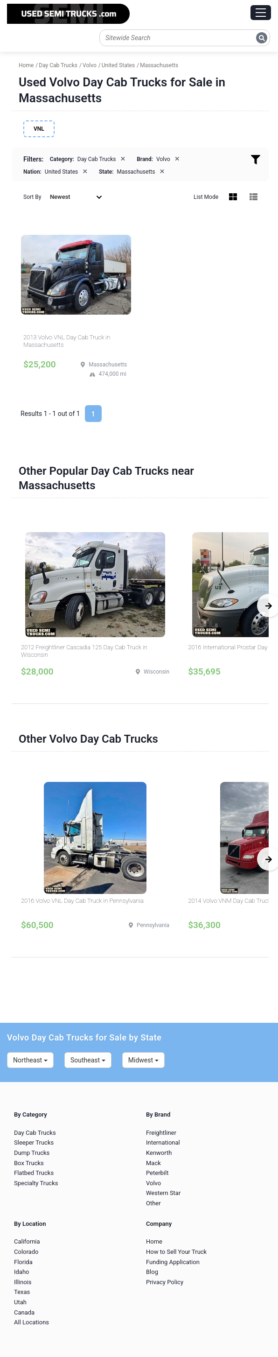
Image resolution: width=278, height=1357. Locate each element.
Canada (24, 1312)
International (163, 1142)
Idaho (21, 1271)
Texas (22, 1291)
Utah (20, 1302)
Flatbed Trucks (34, 1172)
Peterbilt (157, 1172)
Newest (76, 196)
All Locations (31, 1322)
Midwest (143, 1060)
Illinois (22, 1282)
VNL (39, 129)
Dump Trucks (31, 1152)
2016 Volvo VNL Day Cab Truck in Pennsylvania (82, 900)
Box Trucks (29, 1163)
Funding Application (173, 1262)
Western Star (163, 1192)
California (27, 1241)
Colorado (26, 1251)
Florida (23, 1262)
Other (153, 1203)
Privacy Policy (164, 1282)
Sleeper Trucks (34, 1142)
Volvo (153, 1183)
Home (154, 1241)
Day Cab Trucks (35, 1132)
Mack (153, 1163)
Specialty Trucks (36, 1183)
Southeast (87, 1060)
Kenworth (159, 1152)
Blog (152, 1271)
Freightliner (161, 1132)
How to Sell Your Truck (176, 1251)
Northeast (30, 1060)
